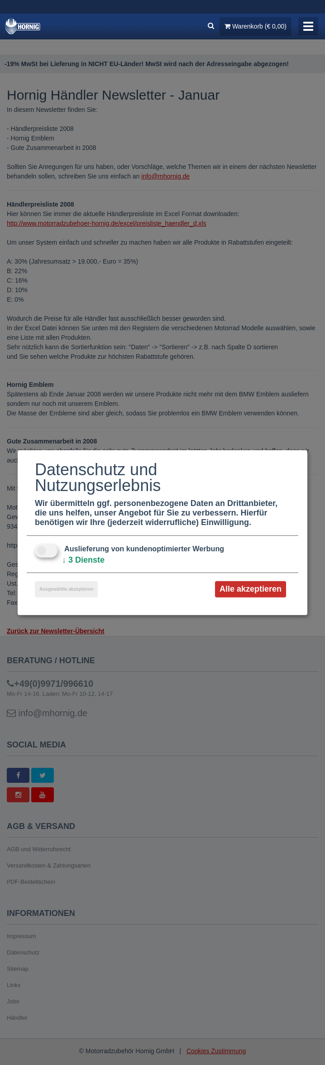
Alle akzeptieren (251, 588)
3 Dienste (83, 559)
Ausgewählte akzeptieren (66, 589)
